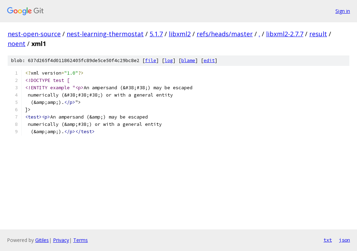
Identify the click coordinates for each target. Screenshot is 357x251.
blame (188, 60)
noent (16, 43)
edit (209, 60)
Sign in (342, 11)
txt (328, 240)
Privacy (61, 240)
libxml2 (180, 34)
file (150, 60)
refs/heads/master (225, 34)
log (169, 60)
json (344, 240)
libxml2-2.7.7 (284, 34)
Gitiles (42, 240)
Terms (80, 240)
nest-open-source (34, 34)
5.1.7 (156, 34)
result (318, 34)
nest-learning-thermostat (105, 34)
